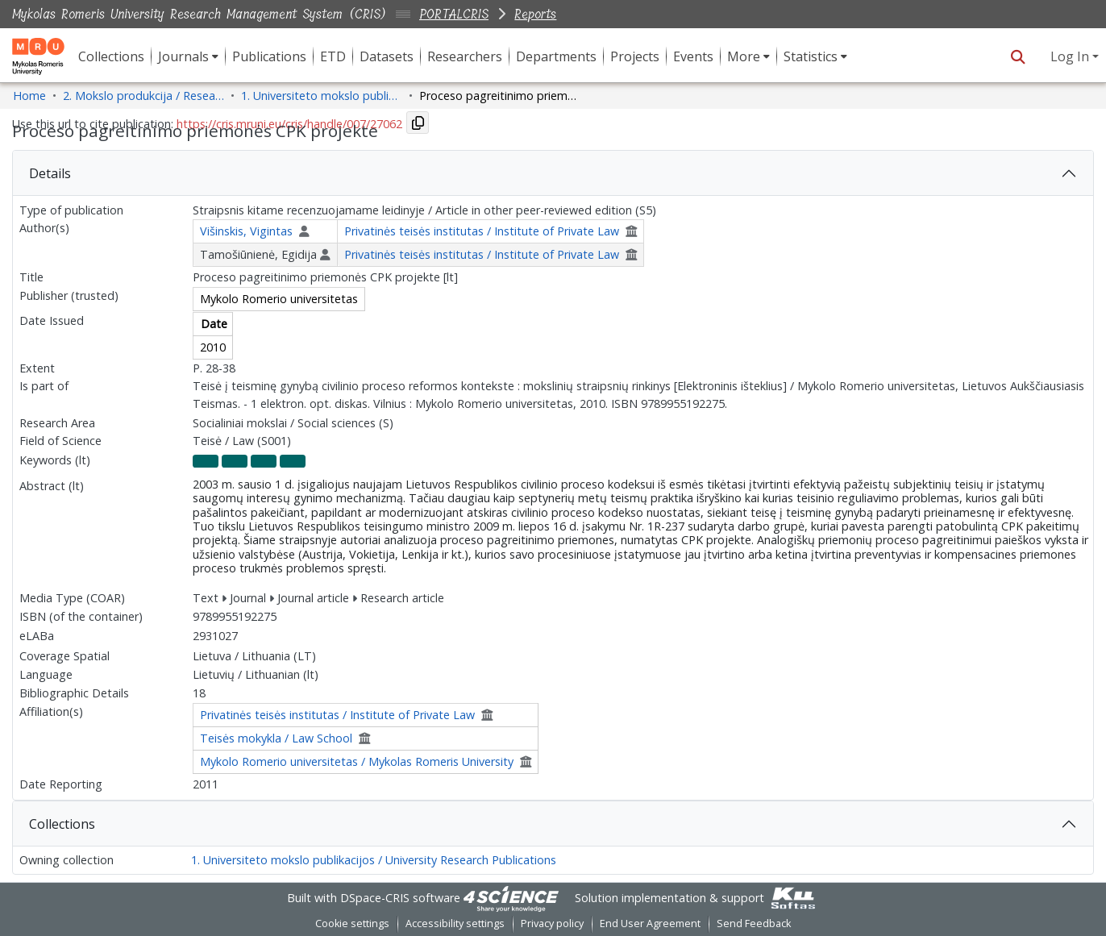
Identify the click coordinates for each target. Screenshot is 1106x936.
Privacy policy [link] (552, 923)
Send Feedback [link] (754, 923)
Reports (535, 14)
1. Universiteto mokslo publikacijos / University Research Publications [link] (321, 95)
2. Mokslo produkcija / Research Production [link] (143, 95)
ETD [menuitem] (333, 56)
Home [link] (29, 95)
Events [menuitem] (693, 56)
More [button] (743, 56)
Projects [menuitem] (634, 56)
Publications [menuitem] (269, 56)
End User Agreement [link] (650, 923)
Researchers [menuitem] (464, 56)
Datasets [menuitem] (387, 56)
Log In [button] (1071, 56)
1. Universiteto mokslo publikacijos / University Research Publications (373, 859)
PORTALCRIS (454, 14)
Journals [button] (183, 56)
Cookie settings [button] (352, 923)
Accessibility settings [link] (455, 923)
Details (50, 173)
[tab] (553, 173)
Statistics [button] (811, 56)
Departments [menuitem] (556, 56)
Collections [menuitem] (111, 56)
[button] (1018, 56)
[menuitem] (188, 56)
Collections (62, 824)
